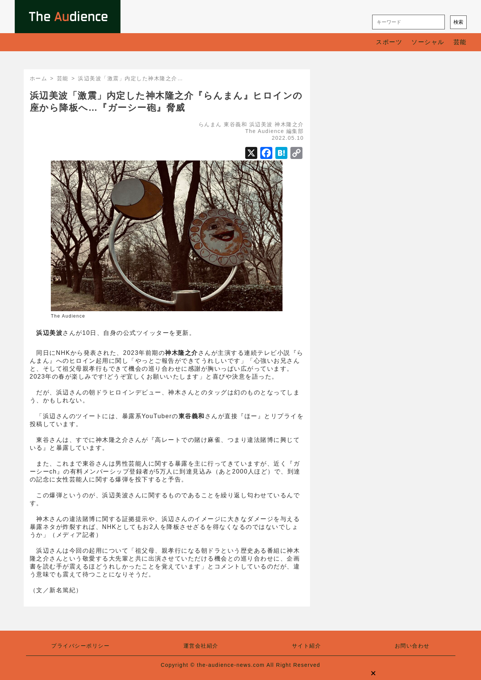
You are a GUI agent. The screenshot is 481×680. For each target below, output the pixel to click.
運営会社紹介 (200, 646)
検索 (458, 22)
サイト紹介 (306, 646)
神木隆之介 (289, 124)
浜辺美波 (261, 124)
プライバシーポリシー (80, 646)
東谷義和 (235, 124)
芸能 (460, 42)
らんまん (210, 124)
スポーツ (389, 42)
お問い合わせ (412, 646)
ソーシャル (427, 42)
